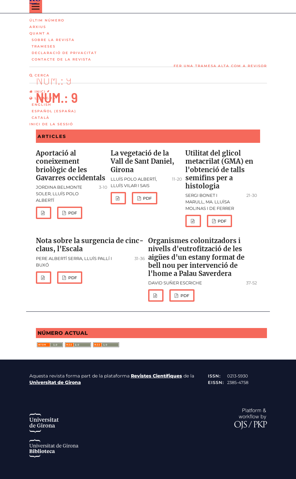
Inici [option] (37, 91)
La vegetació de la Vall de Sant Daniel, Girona (142, 161)
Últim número (46, 20)
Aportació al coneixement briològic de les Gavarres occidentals (70, 165)
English (41, 105)
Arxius (37, 27)
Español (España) (54, 111)
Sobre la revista (53, 40)
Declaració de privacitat (64, 53)
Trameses (43, 46)
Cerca (39, 75)
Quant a (39, 33)
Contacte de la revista (61, 59)
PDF (72, 213)
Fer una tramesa (195, 66)
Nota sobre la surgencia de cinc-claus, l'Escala (90, 245)
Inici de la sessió (51, 124)
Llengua (42, 98)
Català (41, 118)
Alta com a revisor (242, 66)
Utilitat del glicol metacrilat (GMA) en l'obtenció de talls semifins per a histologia (219, 169)
